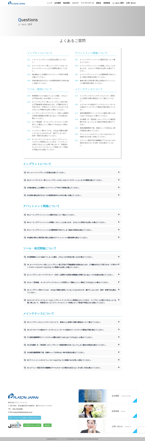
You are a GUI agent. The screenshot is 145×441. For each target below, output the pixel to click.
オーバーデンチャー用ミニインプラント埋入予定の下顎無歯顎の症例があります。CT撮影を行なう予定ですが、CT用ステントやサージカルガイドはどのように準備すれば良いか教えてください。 (50, 105)
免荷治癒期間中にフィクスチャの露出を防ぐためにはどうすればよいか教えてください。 (97, 114)
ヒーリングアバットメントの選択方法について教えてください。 (97, 61)
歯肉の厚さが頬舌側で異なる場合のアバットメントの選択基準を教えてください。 (97, 82)
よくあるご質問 (118, 3)
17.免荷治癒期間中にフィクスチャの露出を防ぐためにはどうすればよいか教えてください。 (60, 337)
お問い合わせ (131, 3)
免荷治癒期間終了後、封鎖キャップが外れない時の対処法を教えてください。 (97, 129)
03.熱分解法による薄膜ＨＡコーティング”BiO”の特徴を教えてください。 (54, 188)
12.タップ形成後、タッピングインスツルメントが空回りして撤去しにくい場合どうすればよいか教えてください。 (68, 282)
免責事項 (47, 425)
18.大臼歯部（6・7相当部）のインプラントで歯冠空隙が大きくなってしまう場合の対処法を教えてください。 (67, 345)
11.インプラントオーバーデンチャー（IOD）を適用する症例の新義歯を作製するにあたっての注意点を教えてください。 (70, 275)
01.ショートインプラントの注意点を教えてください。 (46, 172)
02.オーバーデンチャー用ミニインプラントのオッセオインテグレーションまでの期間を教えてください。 (65, 180)
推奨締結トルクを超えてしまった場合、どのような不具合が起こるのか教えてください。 (50, 97)
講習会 (98, 3)
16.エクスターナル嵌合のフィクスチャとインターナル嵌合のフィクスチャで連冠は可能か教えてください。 (66, 330)
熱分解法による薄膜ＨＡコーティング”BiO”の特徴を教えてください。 (50, 76)
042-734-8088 (18, 409)
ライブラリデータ (87, 3)
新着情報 (107, 3)
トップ (49, 3)
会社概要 (57, 3)
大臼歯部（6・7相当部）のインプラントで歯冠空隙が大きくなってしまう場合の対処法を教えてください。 (97, 121)
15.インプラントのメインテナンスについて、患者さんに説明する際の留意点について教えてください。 (64, 322)
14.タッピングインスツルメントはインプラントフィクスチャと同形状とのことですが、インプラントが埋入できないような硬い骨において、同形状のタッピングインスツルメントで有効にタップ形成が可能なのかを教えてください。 (71, 301)
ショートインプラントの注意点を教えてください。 (49, 61)
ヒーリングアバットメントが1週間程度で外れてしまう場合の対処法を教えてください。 (98, 76)
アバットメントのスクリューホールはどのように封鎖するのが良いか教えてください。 (97, 135)
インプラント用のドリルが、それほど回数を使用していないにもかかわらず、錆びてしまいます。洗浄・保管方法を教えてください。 (50, 133)
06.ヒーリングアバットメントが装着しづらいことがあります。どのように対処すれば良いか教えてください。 (67, 222)
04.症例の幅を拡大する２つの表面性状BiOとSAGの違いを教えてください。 (54, 195)
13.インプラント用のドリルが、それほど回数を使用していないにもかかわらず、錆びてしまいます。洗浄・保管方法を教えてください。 (71, 291)
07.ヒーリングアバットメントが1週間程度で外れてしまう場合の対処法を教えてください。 (60, 230)
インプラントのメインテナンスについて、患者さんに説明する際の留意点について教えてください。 (97, 98)
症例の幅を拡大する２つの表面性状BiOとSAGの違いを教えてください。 (50, 82)
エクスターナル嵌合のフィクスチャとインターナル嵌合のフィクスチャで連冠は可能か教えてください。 (97, 107)
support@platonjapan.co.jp (22, 412)
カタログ (75, 3)
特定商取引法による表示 (32, 425)
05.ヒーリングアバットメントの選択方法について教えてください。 (51, 215)
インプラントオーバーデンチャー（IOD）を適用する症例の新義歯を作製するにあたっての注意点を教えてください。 (50, 115)
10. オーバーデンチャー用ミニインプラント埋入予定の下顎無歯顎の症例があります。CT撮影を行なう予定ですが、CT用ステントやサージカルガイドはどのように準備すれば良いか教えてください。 (72, 266)
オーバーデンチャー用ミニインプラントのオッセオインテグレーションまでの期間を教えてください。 (50, 68)
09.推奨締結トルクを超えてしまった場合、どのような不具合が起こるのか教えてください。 (60, 257)
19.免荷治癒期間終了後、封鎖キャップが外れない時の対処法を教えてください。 (56, 352)
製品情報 (66, 3)
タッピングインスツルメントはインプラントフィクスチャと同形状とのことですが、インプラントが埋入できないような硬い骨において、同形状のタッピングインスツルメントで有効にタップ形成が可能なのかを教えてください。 (50, 144)
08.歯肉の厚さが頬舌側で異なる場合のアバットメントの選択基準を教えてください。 (58, 237)
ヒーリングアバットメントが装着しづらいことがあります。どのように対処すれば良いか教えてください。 (97, 68)
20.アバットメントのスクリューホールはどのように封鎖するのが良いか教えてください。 (59, 360)
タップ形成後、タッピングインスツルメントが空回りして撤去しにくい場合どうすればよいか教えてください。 (50, 124)
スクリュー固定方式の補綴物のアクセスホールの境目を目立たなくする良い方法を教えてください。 (97, 142)
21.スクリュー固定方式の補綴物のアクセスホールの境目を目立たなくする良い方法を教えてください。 (64, 368)
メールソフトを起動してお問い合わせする (24, 417)
